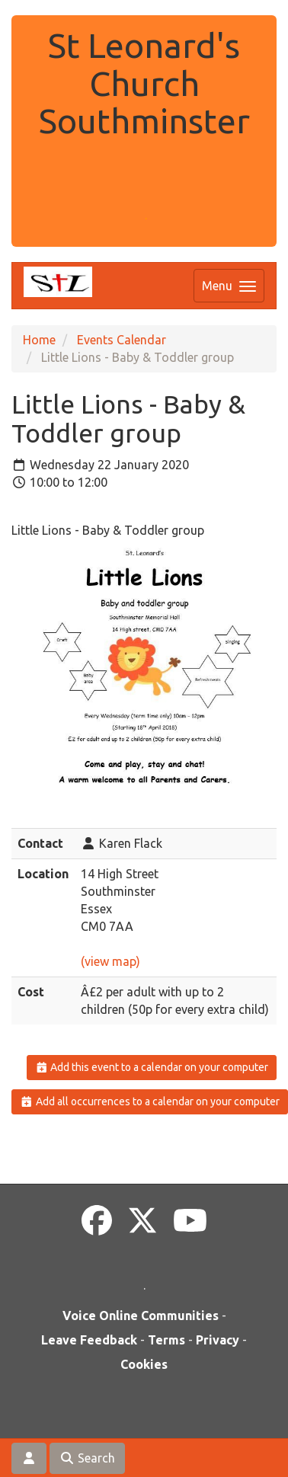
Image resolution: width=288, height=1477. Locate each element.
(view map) (110, 961)
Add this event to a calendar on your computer (152, 1067)
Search (87, 1458)
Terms (166, 1340)
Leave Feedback (89, 1340)
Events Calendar (121, 340)
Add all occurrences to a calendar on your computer (150, 1101)
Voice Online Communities (140, 1315)
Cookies (144, 1364)
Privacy (217, 1340)
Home (39, 340)
